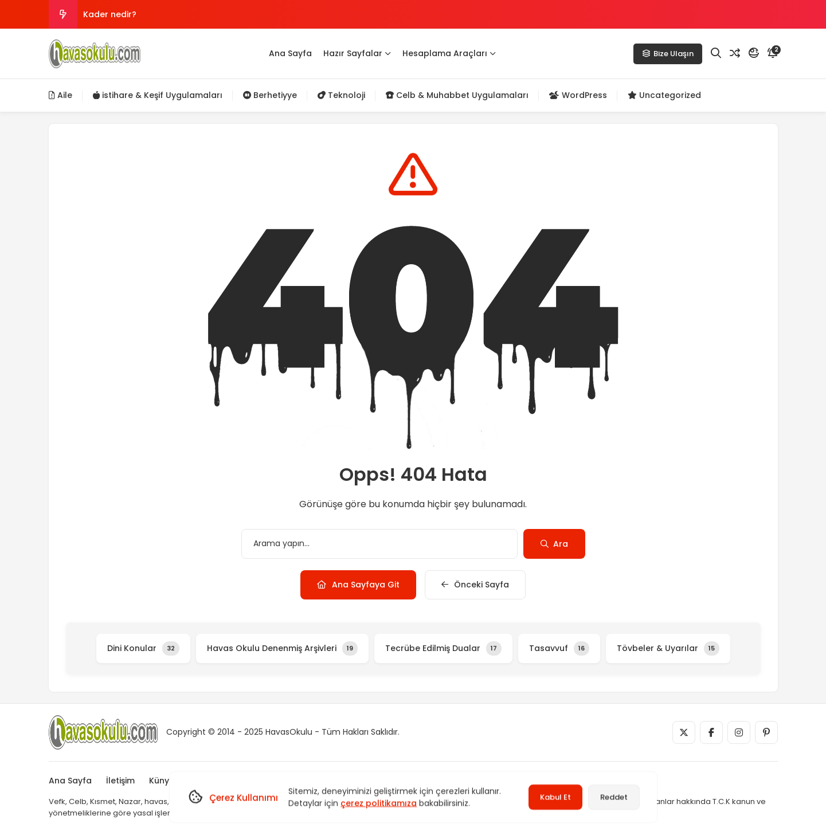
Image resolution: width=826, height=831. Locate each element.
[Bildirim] (773, 53)
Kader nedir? (109, 14)
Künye (161, 780)
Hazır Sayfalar (357, 53)
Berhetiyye (270, 95)
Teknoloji (341, 95)
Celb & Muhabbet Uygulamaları (457, 95)
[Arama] (716, 53)
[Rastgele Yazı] (735, 53)
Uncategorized (664, 95)
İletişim (120, 780)
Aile (60, 95)
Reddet (614, 796)
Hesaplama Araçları (449, 53)
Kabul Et (555, 796)
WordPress (578, 95)
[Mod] (754, 53)
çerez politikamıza (378, 803)
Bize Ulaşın (668, 53)
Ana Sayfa (290, 53)
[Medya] (683, 732)
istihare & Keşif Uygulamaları (157, 95)
